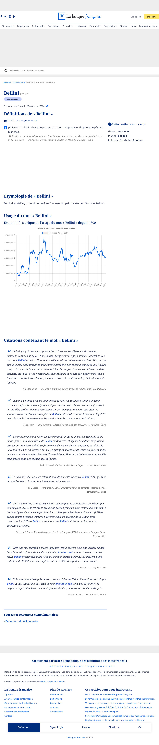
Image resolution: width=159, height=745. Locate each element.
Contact (5, 707)
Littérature (81, 15)
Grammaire (95, 15)
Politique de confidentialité (15, 699)
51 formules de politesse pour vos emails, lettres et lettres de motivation (122, 690)
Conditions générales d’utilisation (18, 695)
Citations (124, 15)
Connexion (136, 5)
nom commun (15, 90)
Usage (86, 727)
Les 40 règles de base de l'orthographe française (111, 686)
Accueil (10, 73)
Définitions (24, 727)
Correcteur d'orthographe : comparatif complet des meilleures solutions (122, 707)
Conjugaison (23, 15)
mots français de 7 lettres (50, 673)
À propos (6, 686)
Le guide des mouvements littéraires (105, 716)
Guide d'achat (56, 703)
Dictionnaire (8, 15)
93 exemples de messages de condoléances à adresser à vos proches (121, 695)
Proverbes (67, 15)
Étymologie (56, 727)
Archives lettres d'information (16, 690)
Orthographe (38, 15)
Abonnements (57, 686)
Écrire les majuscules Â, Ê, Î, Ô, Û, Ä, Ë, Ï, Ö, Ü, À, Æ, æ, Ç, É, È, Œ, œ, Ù (121, 699)
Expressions (53, 15)
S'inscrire (151, 5)
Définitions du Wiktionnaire (24, 612)
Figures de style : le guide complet (104, 703)
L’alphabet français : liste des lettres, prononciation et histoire (117, 712)
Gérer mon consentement (14, 703)
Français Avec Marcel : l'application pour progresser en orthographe (120, 720)
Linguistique (110, 15)
